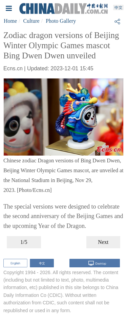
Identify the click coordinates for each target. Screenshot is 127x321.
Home (10, 21)
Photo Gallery (61, 21)
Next (103, 242)
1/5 (23, 242)
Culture (31, 21)
